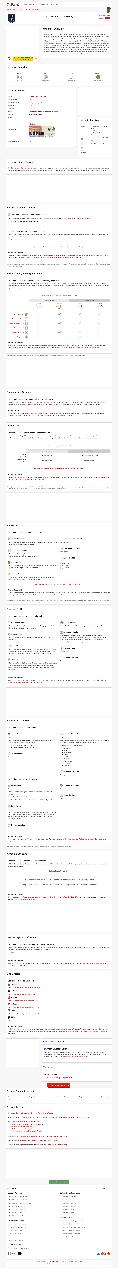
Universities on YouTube (69, 1206)
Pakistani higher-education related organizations (29, 1136)
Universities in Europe (15, 1230)
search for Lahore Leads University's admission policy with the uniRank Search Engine (60, 584)
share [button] (106, 20)
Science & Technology (19, 332)
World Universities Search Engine (79, 1117)
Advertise (55, 1261)
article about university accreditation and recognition (55, 257)
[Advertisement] (23, 40)
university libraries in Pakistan (58, 1136)
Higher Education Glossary (69, 1237)
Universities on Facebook (69, 1196)
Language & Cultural (20, 319)
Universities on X (67, 1200)
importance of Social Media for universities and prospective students (82, 1031)
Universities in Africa (15, 1233)
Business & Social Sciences (18, 323)
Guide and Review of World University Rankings (27, 1131)
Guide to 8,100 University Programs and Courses (27, 1124)
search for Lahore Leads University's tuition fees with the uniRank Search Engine (60, 468)
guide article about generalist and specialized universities (72, 348)
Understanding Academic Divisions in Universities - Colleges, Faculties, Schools (49, 897)
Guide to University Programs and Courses (39, 413)
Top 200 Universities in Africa (17, 1209)
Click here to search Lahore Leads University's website (26, 168)
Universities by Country (45, 4)
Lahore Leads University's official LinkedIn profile (24, 1014)
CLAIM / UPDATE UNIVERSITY (59, 1085)
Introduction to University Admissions (42, 595)
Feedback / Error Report (59, 1182)
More (57, 4)
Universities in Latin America (17, 1227)
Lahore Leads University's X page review (21, 994)
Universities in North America (17, 1224)
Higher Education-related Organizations (73, 1227)
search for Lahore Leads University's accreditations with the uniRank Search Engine (60, 247)
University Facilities (78, 839)
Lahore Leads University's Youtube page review (23, 1001)
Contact (50, 1261)
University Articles (67, 1224)
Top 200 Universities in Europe (18, 1206)
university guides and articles (24, 1121)
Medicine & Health (21, 328)
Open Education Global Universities (19, 1248)
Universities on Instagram (69, 1203)
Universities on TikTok (68, 1209)
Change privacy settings (76, 1261)
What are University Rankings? (21, 1129)
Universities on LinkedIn (69, 1212)
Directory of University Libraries (71, 1230)
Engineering (22, 337)
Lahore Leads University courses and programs (42, 402)
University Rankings (28, 4)
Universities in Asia (14, 1237)
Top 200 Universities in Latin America (20, 1203)
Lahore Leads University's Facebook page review (24, 987)
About (36, 1261)
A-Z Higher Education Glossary (56, 1145)
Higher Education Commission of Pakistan (76, 218)
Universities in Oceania (16, 1240)
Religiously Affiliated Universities (71, 1233)
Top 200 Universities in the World (18, 1196)
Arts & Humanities (21, 314)
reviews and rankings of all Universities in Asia (35, 1140)
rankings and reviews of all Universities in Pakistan (37, 1113)
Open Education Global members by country (73, 1056)
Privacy (66, 1261)
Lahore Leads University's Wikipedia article (58, 1078)
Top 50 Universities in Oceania (18, 1216)
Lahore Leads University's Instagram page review (24, 1007)
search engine (101, 402)
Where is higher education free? (22, 1127)
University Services (94, 839)
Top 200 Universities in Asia (17, 1212)
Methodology (43, 1261)
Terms (61, 1261)
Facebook (12, 1253)
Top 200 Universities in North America (20, 1200)
